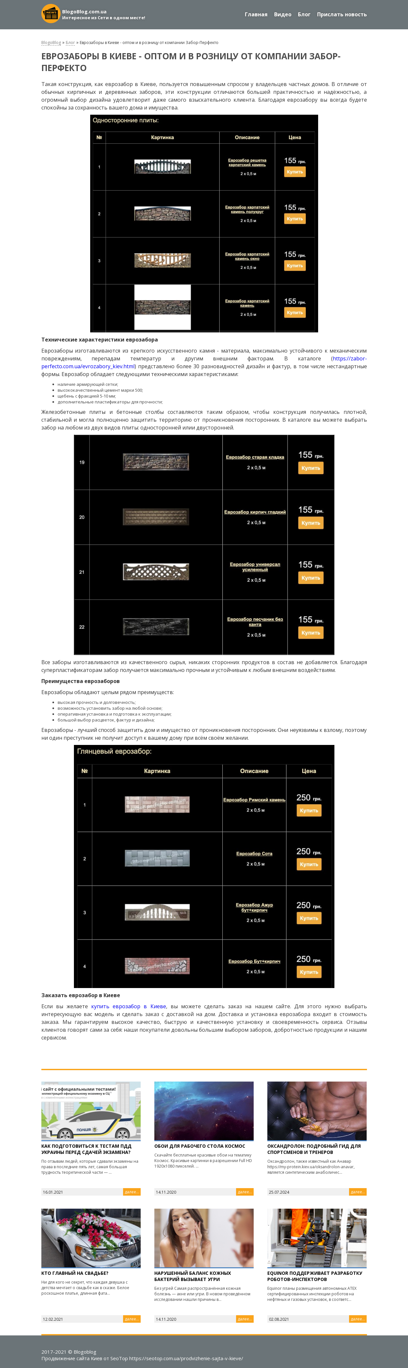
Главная (256, 14)
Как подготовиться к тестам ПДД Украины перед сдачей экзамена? (86, 1149)
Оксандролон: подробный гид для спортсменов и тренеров (314, 1149)
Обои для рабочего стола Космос (199, 1146)
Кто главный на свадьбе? (74, 1273)
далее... (132, 1192)
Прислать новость (342, 14)
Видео (282, 14)
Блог (304, 14)
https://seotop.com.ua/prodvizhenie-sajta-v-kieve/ (186, 1358)
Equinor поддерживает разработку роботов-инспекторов (314, 1276)
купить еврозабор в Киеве (128, 1006)
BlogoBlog (51, 42)
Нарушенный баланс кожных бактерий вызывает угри (192, 1276)
